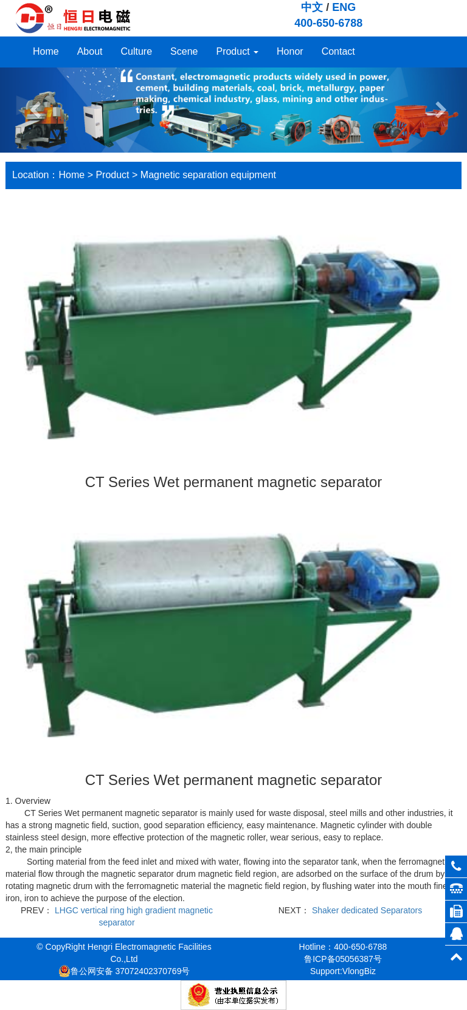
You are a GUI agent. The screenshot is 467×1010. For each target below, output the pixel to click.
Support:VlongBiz (343, 971)
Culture (137, 51)
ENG (344, 7)
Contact (338, 51)
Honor (290, 51)
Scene (184, 51)
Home (46, 51)
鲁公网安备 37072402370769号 (124, 971)
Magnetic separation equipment (208, 175)
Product (112, 175)
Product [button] (237, 51)
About (90, 51)
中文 (312, 7)
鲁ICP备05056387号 (343, 959)
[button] (35, 110)
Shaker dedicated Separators (367, 910)
